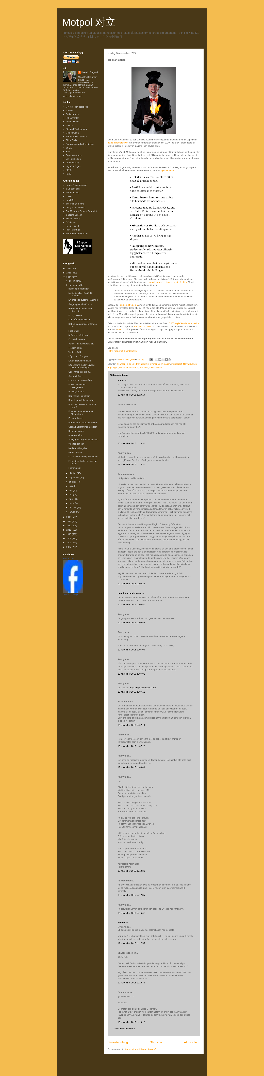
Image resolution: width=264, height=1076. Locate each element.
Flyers (69, 151)
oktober (73, 473)
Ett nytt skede (75, 315)
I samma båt (74, 468)
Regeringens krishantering (81, 400)
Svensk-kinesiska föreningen (79, 144)
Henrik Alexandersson (129, 593)
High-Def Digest (73, 166)
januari (72, 512)
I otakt (69, 196)
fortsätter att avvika (143, 326)
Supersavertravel (74, 155)
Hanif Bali (70, 200)
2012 (69, 525)
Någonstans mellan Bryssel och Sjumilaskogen (81, 366)
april (71, 499)
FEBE (68, 173)
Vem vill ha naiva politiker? (81, 343)
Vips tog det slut (76, 444)
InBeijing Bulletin (74, 215)
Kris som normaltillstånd (80, 380)
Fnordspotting (131, 351)
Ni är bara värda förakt (79, 335)
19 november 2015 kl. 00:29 (131, 583)
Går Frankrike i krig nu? (79, 372)
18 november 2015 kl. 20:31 (131, 443)
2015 (69, 277)
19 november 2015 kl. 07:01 (131, 674)
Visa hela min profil (72, 96)
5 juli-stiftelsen (72, 188)
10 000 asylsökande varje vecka (183, 323)
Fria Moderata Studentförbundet (81, 211)
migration (165, 364)
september (74, 477)
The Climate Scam (75, 203)
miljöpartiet (176, 364)
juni (71, 490)
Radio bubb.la (72, 114)
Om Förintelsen (73, 159)
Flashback (71, 125)
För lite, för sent (76, 391)
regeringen (113, 367)
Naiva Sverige (190, 364)
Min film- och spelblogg (77, 107)
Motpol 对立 (89, 22)
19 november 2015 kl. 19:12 (131, 1022)
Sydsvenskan (167, 170)
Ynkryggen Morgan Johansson (83, 439)
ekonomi (131, 364)
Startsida (156, 1042)
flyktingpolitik (142, 364)
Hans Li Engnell (89, 72)
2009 (69, 538)
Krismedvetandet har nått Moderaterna (80, 412)
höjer (119, 329)
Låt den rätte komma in (79, 360)
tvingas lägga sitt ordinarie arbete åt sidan (167, 282)
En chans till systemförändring (82, 300)
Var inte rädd (74, 352)
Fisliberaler (73, 331)
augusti (73, 482)
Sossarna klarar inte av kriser (82, 427)
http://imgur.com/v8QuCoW (143, 687)
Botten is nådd (75, 435)
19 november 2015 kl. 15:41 (131, 913)
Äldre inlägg (192, 1042)
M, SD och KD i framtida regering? (80, 294)
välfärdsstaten (156, 367)
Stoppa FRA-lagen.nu (76, 129)
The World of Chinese (76, 136)
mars (72, 503)
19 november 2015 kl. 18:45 (131, 982)
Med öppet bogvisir (77, 448)
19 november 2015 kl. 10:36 (131, 871)
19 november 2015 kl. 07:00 (131, 649)
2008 (69, 542)
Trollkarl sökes (75, 348)
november (74, 285)
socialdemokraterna (128, 367)
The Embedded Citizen (77, 233)
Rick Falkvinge (73, 229)
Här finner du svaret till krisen (82, 422)
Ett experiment (75, 418)
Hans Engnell (68, 558)
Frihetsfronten (72, 118)
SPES (69, 170)
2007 (69, 547)
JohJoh (121, 922)
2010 (69, 534)
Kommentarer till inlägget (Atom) (140, 1049)
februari (73, 507)
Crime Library (72, 162)
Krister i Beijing (73, 218)
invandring (155, 364)
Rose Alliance (72, 121)
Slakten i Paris (75, 376)
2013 (69, 521)
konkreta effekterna (128, 305)
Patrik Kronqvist (115, 351)
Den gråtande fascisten (79, 319)
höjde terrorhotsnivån (118, 142)
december (74, 281)
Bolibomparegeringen (78, 288)
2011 (69, 530)
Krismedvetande (76, 431)
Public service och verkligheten (77, 386)
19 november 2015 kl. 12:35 (131, 895)
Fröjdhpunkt (71, 222)
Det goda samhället (75, 207)
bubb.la (69, 110)
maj (71, 494)
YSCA (69, 148)
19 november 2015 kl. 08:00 (131, 767)
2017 (69, 268)
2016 (69, 272)
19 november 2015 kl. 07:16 (131, 725)
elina (120, 380)
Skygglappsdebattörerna (80, 304)
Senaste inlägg (118, 1042)
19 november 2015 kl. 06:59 (131, 622)
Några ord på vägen (78, 356)
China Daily (71, 140)
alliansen (121, 364)
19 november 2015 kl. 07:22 (131, 746)
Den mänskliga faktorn (79, 396)
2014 (69, 517)
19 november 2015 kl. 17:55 (131, 943)
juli (70, 486)
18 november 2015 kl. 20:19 (131, 395)
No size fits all (72, 226)
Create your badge (70, 594)
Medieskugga (72, 133)
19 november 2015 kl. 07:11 (131, 692)
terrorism (144, 367)
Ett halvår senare (76, 339)
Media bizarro (75, 452)
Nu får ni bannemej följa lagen (82, 456)
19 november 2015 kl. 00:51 (131, 604)
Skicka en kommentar (124, 1028)
